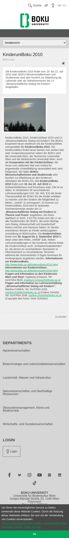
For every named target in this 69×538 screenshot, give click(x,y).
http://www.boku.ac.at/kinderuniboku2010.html (31, 264)
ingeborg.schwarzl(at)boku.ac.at (42, 280)
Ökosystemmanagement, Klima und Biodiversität (26, 409)
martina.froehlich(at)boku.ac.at (22, 292)
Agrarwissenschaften (16, 350)
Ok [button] (34, 534)
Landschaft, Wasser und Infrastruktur (27, 377)
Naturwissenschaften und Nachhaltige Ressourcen (27, 393)
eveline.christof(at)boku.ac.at (45, 295)
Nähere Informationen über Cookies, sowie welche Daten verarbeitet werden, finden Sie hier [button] (34, 525)
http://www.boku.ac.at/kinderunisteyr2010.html (31, 270)
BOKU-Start (8, 59)
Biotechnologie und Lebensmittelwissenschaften (34, 364)
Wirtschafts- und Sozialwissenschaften (28, 424)
